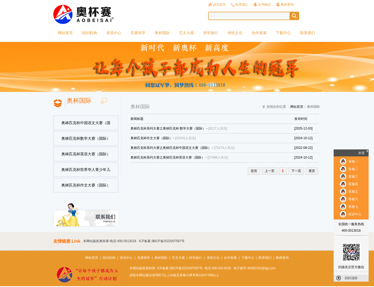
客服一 (353, 161)
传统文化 (234, 33)
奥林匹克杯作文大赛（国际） (85, 185)
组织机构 (89, 33)
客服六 (353, 199)
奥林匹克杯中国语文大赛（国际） (85, 125)
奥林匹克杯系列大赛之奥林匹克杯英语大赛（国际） (167, 157)
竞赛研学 (138, 33)
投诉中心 (354, 214)
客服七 (353, 207)
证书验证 (264, 4)
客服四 (353, 184)
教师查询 (287, 4)
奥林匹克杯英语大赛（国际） (85, 154)
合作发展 (259, 33)
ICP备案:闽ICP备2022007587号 (162, 241)
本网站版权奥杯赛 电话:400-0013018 (109, 241)
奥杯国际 (162, 33)
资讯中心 (113, 33)
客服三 (353, 176)
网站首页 (65, 33)
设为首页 (219, 4)
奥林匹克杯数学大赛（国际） (85, 138)
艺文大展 (186, 33)
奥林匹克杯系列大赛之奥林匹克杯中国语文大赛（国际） (170, 148)
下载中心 (283, 33)
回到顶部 (351, 278)
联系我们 (241, 4)
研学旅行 (210, 33)
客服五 (353, 191)
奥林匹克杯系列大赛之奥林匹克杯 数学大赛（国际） (168, 128)
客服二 (353, 169)
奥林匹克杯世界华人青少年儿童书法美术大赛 (85, 172)
